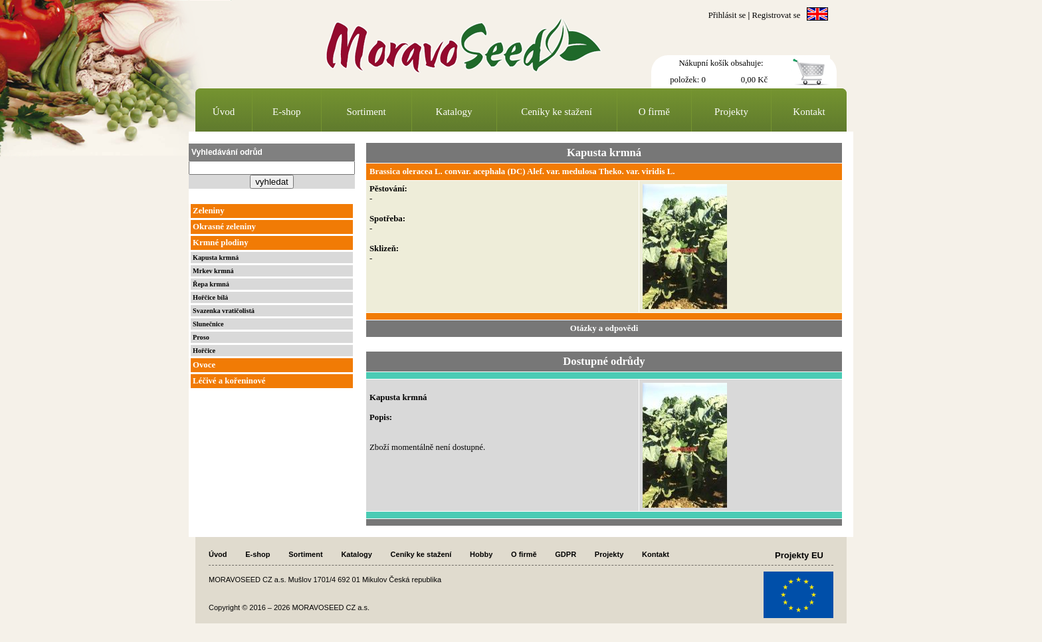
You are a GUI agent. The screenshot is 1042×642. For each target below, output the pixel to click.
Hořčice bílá (210, 297)
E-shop (286, 111)
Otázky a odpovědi (604, 328)
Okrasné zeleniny (224, 226)
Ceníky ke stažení (556, 111)
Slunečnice (208, 324)
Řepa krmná (211, 284)
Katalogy (454, 111)
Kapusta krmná (216, 257)
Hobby (481, 554)
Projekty (731, 111)
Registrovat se (776, 15)
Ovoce (204, 365)
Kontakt (809, 111)
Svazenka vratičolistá (224, 310)
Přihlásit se (727, 15)
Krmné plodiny (221, 242)
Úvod (224, 111)
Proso (201, 337)
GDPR (565, 554)
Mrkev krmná (213, 270)
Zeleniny (209, 210)
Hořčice (204, 350)
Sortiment (366, 111)
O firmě (654, 111)
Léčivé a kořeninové (229, 380)
